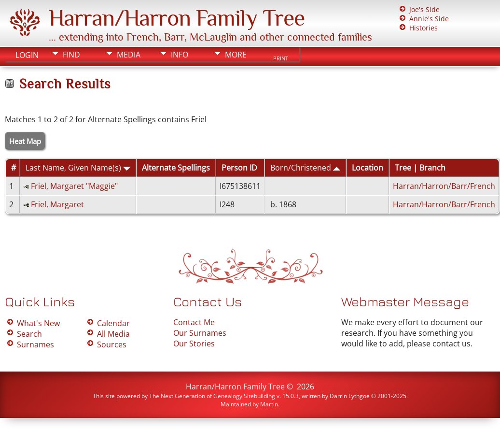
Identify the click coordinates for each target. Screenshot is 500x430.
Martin (269, 404)
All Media (113, 334)
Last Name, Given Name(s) (78, 167)
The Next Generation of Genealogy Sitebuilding (212, 396)
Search (29, 334)
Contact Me (194, 322)
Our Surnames (199, 333)
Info (179, 54)
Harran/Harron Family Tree (177, 18)
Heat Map (25, 141)
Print (280, 58)
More (236, 54)
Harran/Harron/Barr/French (444, 186)
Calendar (113, 323)
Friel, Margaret (57, 204)
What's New (38, 323)
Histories (423, 27)
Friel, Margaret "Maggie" (74, 186)
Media (128, 54)
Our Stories (194, 343)
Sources (111, 344)
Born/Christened (305, 167)
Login (27, 55)
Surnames (35, 344)
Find (71, 54)
